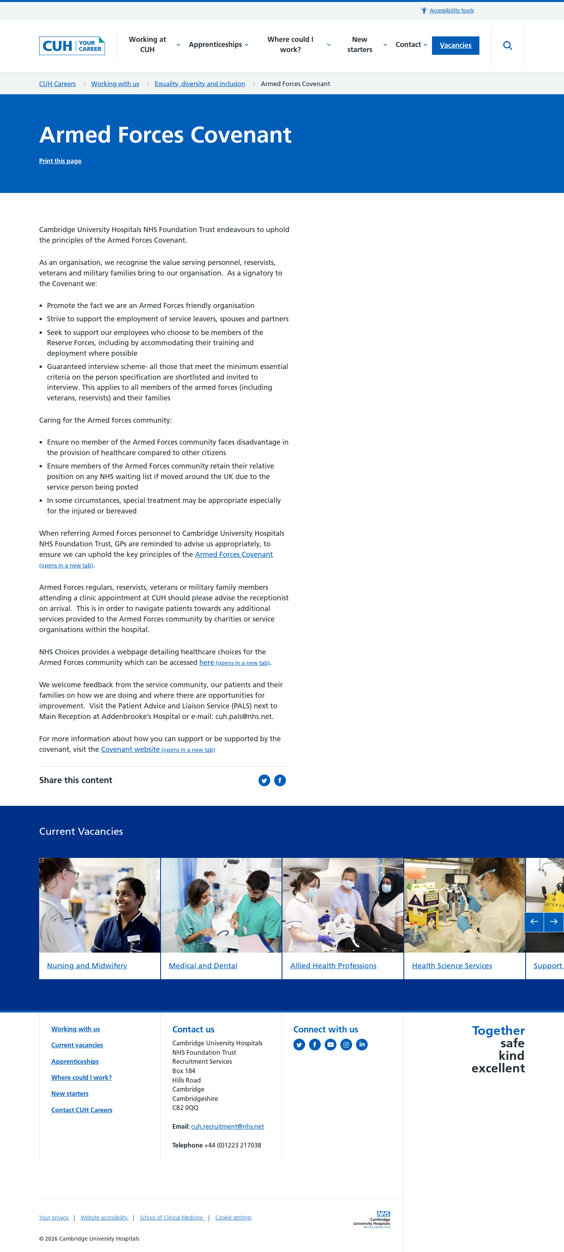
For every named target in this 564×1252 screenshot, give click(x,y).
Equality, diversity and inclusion (200, 84)
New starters (367, 44)
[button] (447, 11)
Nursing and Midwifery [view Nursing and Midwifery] (87, 965)
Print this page (60, 161)
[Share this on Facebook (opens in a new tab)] (282, 780)
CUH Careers (57, 84)
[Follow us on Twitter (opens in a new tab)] (301, 1046)
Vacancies (456, 45)
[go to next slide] (554, 922)
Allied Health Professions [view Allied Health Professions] (333, 965)
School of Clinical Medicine (172, 1217)
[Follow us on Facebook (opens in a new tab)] (317, 1046)
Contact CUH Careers (81, 1110)
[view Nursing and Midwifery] (99, 864)
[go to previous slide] (534, 922)
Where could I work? (299, 44)
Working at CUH (155, 44)
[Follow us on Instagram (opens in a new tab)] (348, 1046)
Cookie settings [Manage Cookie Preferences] (233, 1217)
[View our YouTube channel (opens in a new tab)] (332, 1046)
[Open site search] (508, 45)
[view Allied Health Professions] (342, 864)
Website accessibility (105, 1217)
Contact (412, 44)
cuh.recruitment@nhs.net (227, 1126)
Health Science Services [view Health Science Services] (452, 965)
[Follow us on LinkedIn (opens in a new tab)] (364, 1046)
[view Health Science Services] (464, 864)
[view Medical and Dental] (221, 864)
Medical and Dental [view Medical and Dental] (203, 965)
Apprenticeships (219, 44)
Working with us (115, 84)
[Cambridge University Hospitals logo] (78, 45)
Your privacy (54, 1217)
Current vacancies (77, 1045)
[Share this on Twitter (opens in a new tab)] (266, 780)
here (234, 662)
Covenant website (158, 749)
